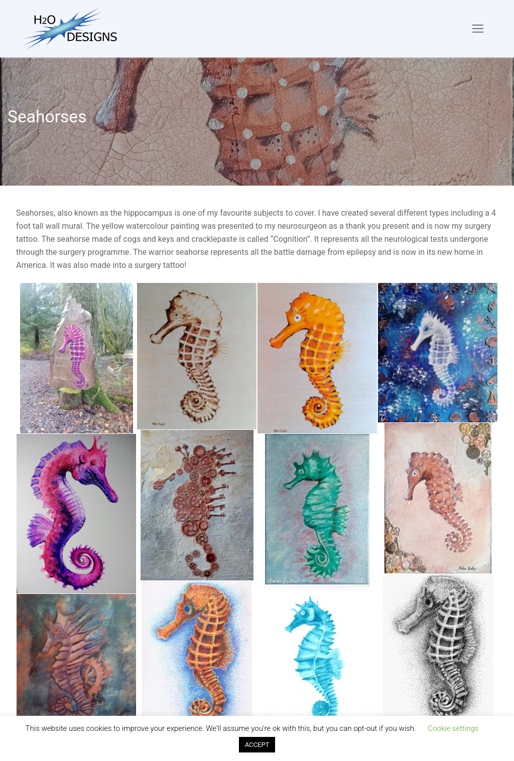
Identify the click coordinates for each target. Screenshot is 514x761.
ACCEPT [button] (257, 744)
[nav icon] (478, 28)
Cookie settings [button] (453, 728)
